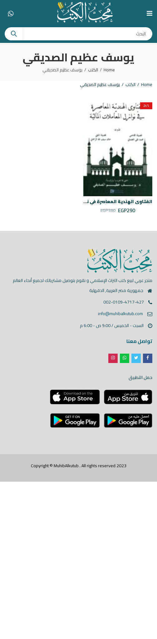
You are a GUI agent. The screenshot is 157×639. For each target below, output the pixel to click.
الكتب (93, 69)
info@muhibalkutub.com (120, 313)
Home (109, 69)
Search (14, 33)
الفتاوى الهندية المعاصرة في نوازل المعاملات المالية (95, 201)
